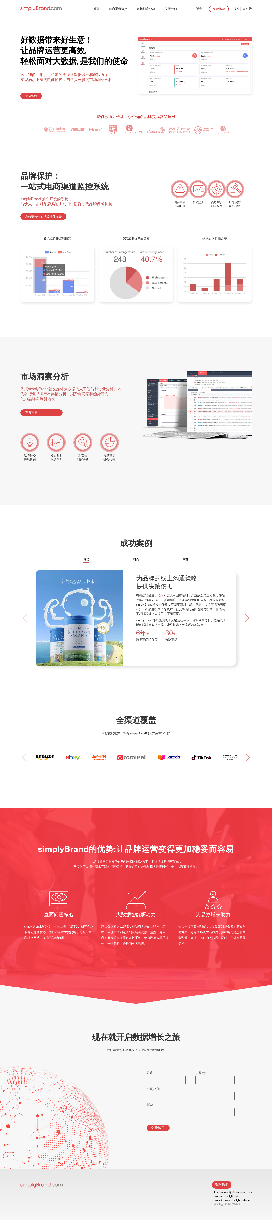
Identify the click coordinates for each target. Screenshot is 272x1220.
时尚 (136, 559)
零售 (186, 559)
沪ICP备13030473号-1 (227, 1204)
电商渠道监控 (118, 9)
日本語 (247, 8)
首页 (96, 9)
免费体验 (219, 9)
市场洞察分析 (146, 9)
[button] (247, 618)
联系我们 (222, 1184)
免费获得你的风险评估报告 (43, 216)
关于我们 (171, 9)
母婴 (86, 559)
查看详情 (31, 412)
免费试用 (158, 1128)
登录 (199, 9)
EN (237, 8)
